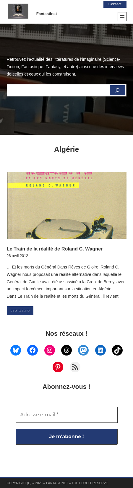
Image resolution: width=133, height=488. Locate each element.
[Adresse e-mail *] (67, 415)
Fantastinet (46, 14)
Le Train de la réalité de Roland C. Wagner (55, 248)
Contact (114, 4)
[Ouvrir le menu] (122, 16)
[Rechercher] (117, 90)
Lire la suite (20, 311)
